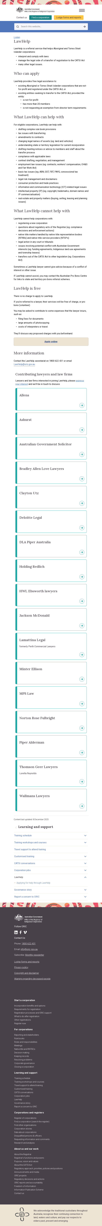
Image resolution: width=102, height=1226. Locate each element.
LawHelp (18, 877)
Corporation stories (23, 1129)
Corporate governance (24, 1063)
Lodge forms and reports (68, 17)
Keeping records (21, 1056)
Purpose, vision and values (26, 1161)
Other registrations (22, 1020)
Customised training (24, 856)
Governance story (23, 889)
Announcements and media (26, 1172)
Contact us (21, 17)
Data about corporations (25, 1132)
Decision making (21, 1052)
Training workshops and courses (30, 842)
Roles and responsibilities (25, 1042)
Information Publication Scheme (28, 1190)
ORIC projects (20, 1175)
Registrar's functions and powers (29, 1158)
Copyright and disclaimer (26, 973)
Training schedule (23, 835)
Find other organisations (25, 1125)
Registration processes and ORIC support (32, 1013)
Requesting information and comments (32, 1139)
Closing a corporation (24, 1067)
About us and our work (26, 1149)
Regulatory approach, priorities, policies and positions (38, 1168)
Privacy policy (21, 967)
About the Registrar (22, 1154)
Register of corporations (25, 1118)
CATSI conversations (24, 863)
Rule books (19, 1038)
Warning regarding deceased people (32, 978)
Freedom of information (25, 1186)
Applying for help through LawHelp (33, 883)
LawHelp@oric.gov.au (24, 364)
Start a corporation (24, 1000)
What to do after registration (26, 1016)
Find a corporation (40, 17)
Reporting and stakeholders (26, 1035)
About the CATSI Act (23, 1165)
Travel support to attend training (30, 849)
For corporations (23, 1029)
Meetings (18, 1045)
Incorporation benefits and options (29, 1006)
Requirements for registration (27, 1009)
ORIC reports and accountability (28, 1183)
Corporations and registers (29, 1112)
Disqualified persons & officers (28, 1136)
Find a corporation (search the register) (31, 1121)
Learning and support (25, 1072)
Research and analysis (24, 1143)
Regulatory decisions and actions (29, 1179)
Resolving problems (23, 1060)
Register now (20, 1023)
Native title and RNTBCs (24, 1049)
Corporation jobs (22, 870)
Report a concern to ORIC (26, 896)
